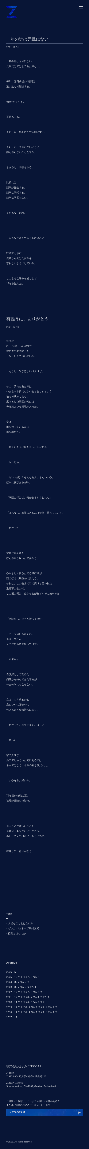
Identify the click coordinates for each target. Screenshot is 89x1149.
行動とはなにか (17, 933)
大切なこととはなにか (20, 923)
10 (20, 992)
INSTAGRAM (17, 1112)
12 (15, 977)
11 (20, 977)
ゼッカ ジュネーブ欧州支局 (23, 928)
